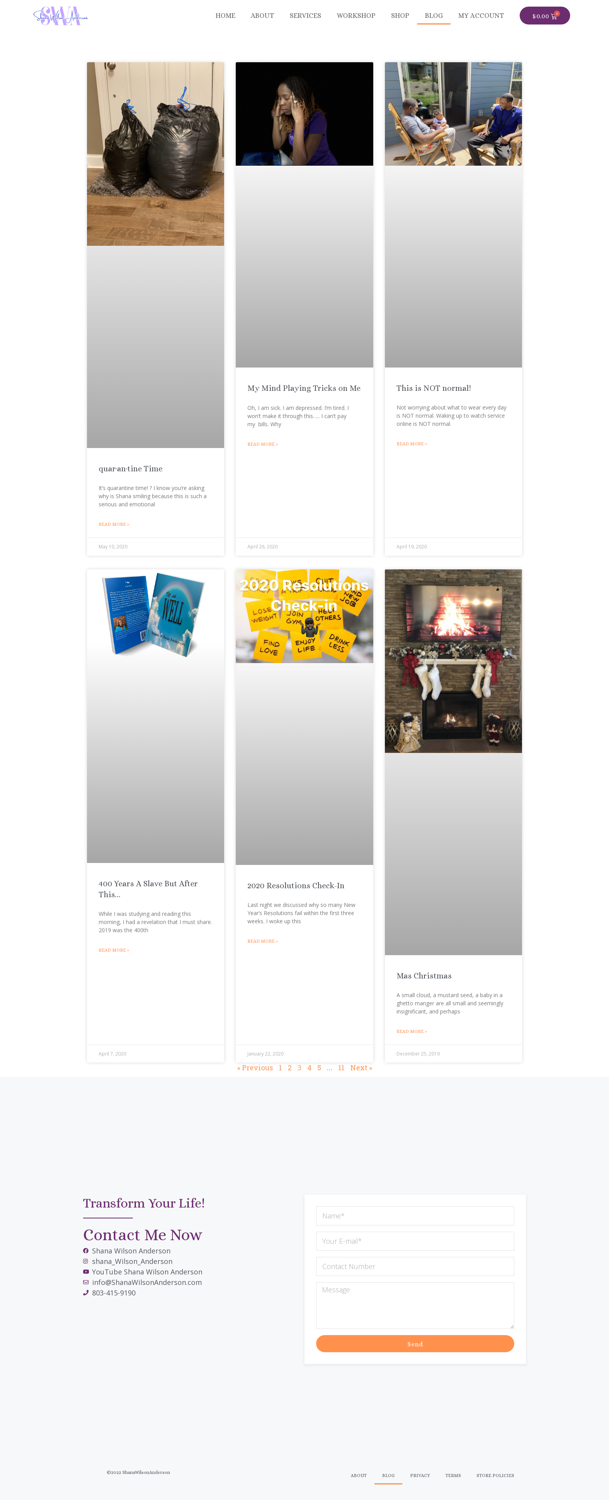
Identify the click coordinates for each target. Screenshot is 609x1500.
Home (225, 15)
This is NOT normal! (434, 388)
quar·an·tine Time (130, 468)
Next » (361, 1067)
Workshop (356, 15)
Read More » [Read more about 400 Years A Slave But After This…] (114, 950)
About (262, 15)
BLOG (434, 15)
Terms (453, 1475)
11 (341, 1067)
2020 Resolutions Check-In (296, 885)
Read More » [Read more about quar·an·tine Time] (114, 524)
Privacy (420, 1475)
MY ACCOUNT (481, 15)
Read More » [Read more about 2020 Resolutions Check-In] (262, 941)
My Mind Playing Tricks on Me (303, 388)
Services (305, 15)
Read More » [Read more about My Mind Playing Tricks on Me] (262, 444)
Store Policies (495, 1475)
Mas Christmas (424, 975)
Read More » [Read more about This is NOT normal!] (412, 443)
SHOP (400, 15)
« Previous (255, 1067)
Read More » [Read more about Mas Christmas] (412, 1031)
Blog (388, 1475)
